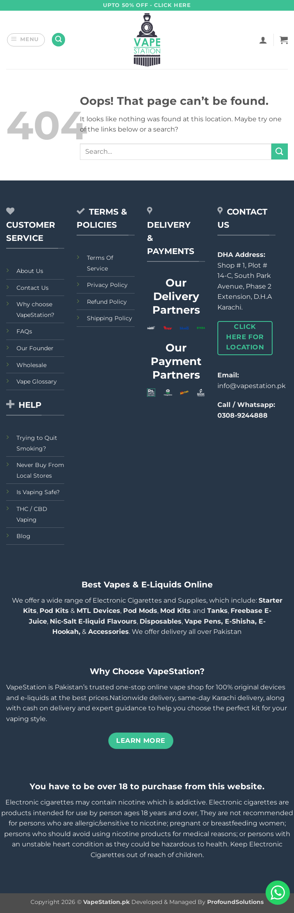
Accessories (108, 632)
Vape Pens (202, 621)
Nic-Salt (63, 621)
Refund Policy (107, 301)
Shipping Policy (109, 318)
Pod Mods (140, 611)
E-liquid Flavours (107, 621)
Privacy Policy (107, 285)
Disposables (161, 621)
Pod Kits (54, 611)
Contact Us (32, 287)
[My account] (263, 40)
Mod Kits (176, 611)
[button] (26, 39)
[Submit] (279, 151)
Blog (23, 536)
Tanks (217, 611)
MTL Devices (98, 611)
